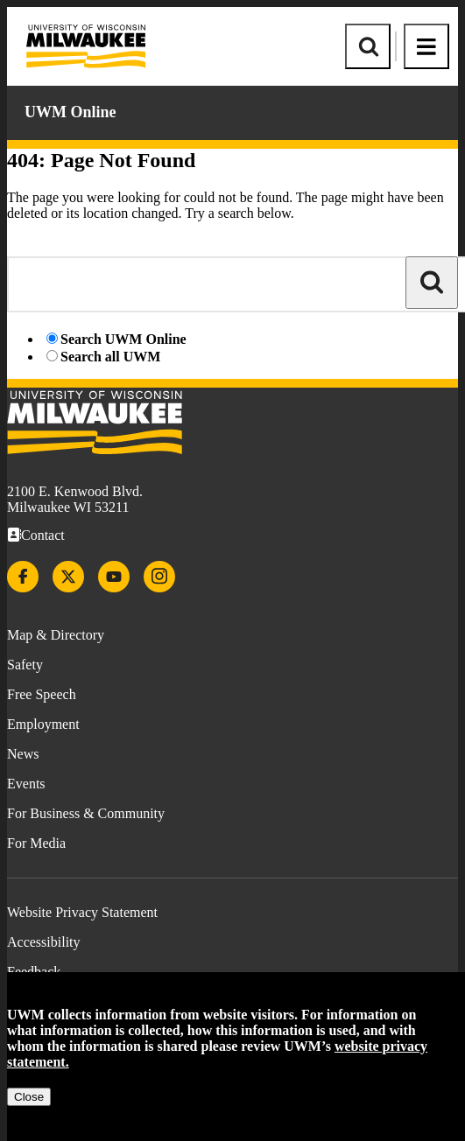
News (23, 753)
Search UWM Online (123, 339)
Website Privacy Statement (82, 912)
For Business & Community (86, 813)
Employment (43, 724)
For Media (36, 843)
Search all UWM (110, 356)
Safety (25, 664)
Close (29, 1096)
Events (26, 783)
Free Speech (41, 694)
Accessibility (44, 941)
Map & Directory (55, 634)
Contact (43, 535)
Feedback (33, 971)
